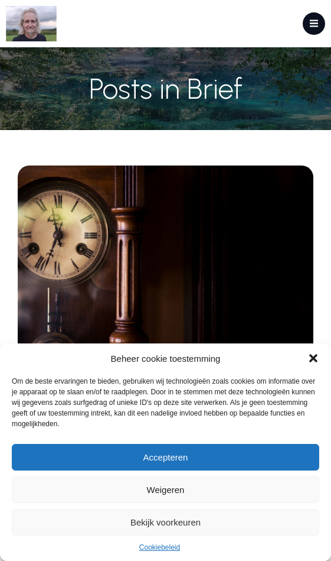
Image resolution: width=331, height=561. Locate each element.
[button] (313, 358)
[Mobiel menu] (314, 23)
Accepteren (165, 457)
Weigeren (166, 490)
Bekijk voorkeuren (165, 522)
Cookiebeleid (159, 547)
